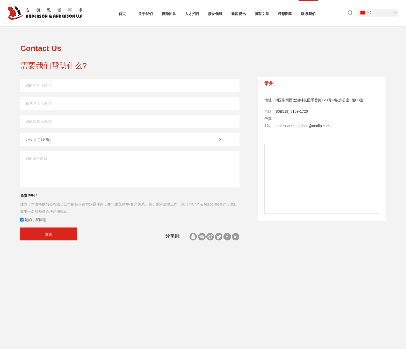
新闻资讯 (238, 14)
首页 (122, 14)
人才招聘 (192, 14)
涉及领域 (215, 14)
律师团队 (169, 14)
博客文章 (262, 14)
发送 (48, 234)
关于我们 (145, 14)
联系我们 (308, 14)
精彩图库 (285, 14)
